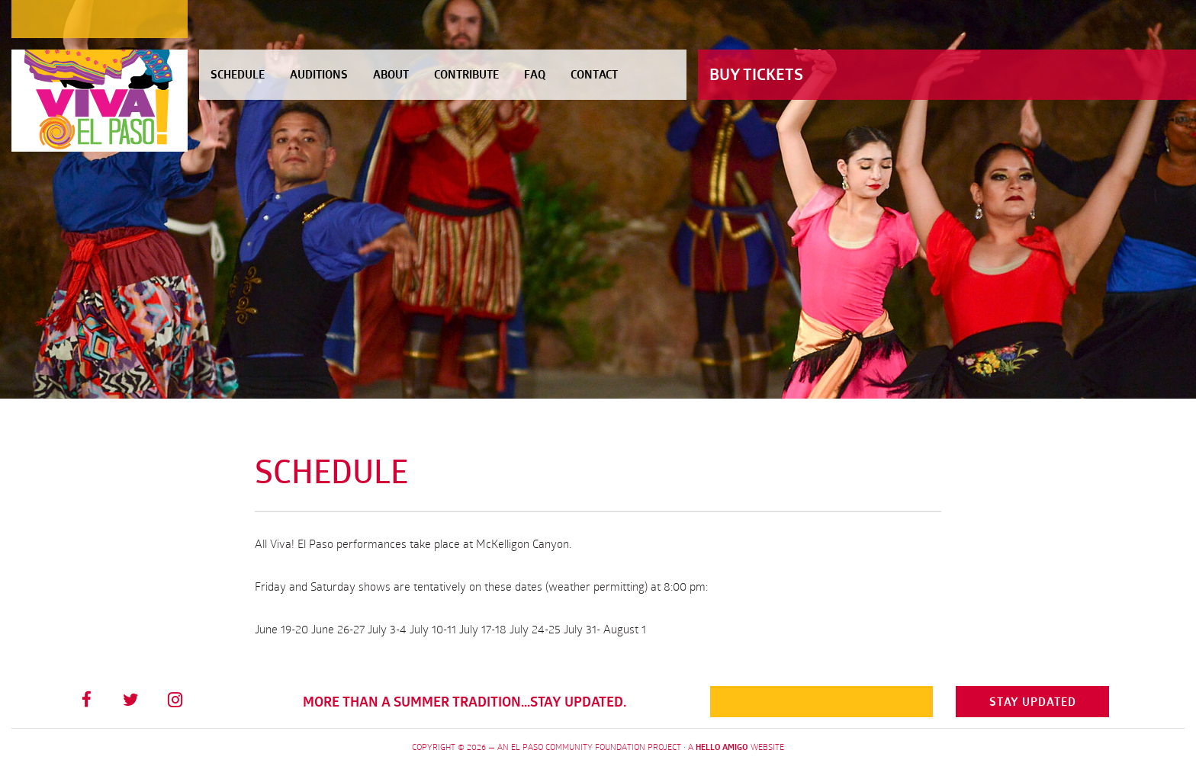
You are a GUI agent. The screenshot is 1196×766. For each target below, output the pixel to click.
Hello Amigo (722, 747)
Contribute (466, 74)
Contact (594, 74)
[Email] (822, 701)
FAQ (534, 74)
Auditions (319, 74)
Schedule (238, 74)
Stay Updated (1032, 701)
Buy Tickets (756, 74)
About (391, 74)
